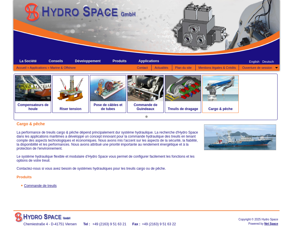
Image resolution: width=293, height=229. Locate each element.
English (254, 61)
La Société (28, 61)
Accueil (21, 67)
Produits (119, 61)
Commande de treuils (40, 186)
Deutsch (268, 61)
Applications (148, 61)
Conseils (56, 61)
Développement (87, 61)
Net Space (271, 223)
